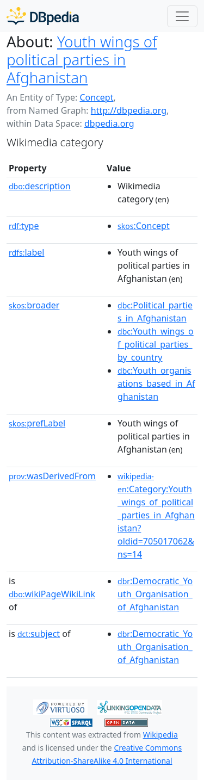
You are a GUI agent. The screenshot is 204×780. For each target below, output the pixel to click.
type (24, 226)
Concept (96, 97)
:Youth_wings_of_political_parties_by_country (156, 344)
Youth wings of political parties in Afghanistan (82, 59)
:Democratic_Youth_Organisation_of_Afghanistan (155, 594)
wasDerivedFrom (52, 476)
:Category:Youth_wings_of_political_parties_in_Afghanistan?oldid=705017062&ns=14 (156, 515)
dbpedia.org (109, 123)
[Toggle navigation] (182, 16)
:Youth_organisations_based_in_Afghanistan (156, 383)
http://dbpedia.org (128, 110)
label (27, 252)
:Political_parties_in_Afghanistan (155, 311)
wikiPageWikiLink (52, 594)
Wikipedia (160, 734)
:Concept (144, 226)
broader (34, 305)
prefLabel (37, 423)
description (40, 186)
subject (38, 634)
